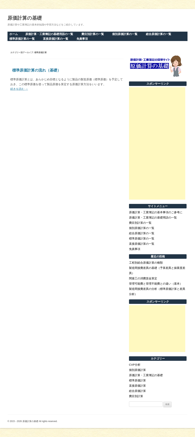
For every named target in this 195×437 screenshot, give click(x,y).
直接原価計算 (137, 385)
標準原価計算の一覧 (22, 38)
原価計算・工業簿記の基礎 (146, 375)
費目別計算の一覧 (92, 34)
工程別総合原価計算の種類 (146, 262)
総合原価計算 (137, 390)
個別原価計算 (137, 369)
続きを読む (19, 88)
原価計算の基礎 (25, 18)
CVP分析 (134, 364)
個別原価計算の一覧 (124, 34)
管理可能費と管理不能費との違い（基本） (155, 283)
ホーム (13, 34)
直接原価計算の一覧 (55, 38)
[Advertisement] (157, 143)
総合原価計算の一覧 (158, 34)
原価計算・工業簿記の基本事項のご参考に (155, 212)
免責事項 (82, 38)
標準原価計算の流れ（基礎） (36, 70)
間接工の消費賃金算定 (143, 278)
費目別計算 (136, 396)
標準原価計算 (137, 380)
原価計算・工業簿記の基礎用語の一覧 (49, 34)
